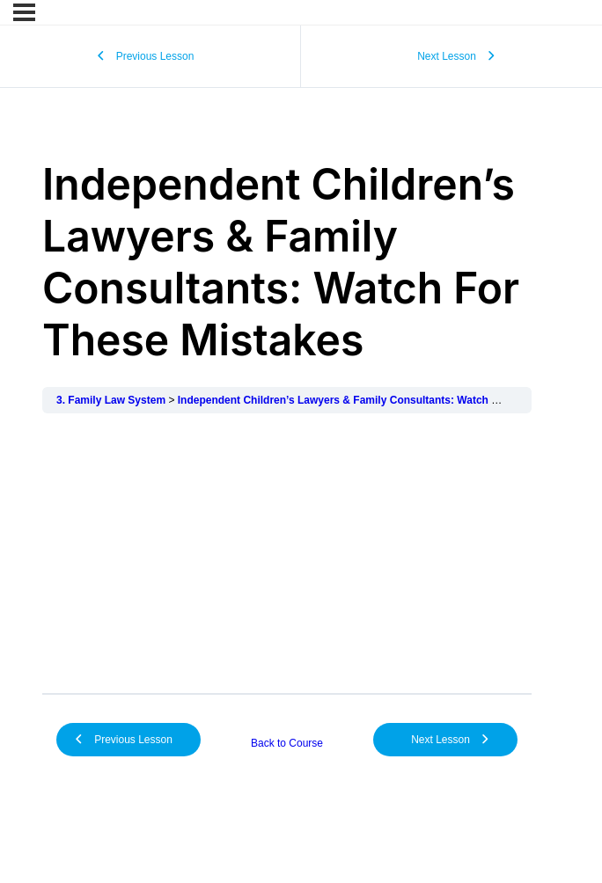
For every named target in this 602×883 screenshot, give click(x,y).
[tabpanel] (287, 553)
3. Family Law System (110, 400)
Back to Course (287, 743)
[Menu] (24, 12)
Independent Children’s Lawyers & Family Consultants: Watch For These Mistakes (384, 400)
